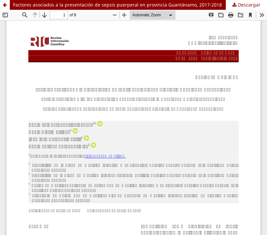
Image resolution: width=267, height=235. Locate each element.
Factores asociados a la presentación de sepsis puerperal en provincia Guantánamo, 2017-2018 (117, 5)
